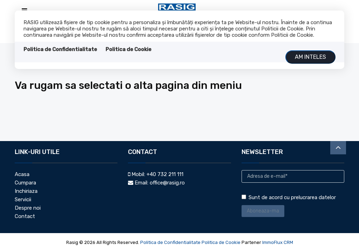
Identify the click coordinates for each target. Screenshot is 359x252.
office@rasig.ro (167, 183)
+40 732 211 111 (165, 174)
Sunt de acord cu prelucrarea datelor (289, 197)
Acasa (22, 174)
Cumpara (25, 183)
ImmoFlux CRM (277, 242)
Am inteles (310, 57)
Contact (25, 216)
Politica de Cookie (128, 49)
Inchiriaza (26, 191)
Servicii (23, 199)
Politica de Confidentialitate (60, 49)
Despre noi (28, 208)
